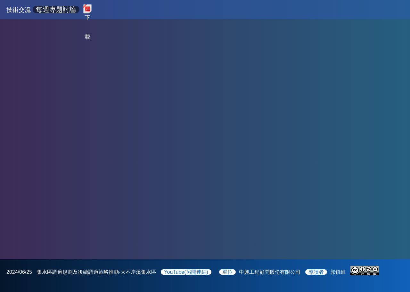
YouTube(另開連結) (186, 272)
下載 (87, 16)
